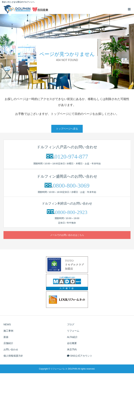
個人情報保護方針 (13, 355)
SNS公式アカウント (79, 355)
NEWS (7, 324)
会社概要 (72, 343)
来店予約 (72, 349)
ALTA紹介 (72, 337)
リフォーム (73, 330)
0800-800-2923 (71, 212)
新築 (5, 337)
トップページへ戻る (67, 128)
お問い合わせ (10, 349)
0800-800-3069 (71, 185)
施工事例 (8, 330)
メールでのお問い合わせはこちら (67, 235)
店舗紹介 (8, 343)
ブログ (70, 324)
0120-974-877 (71, 156)
